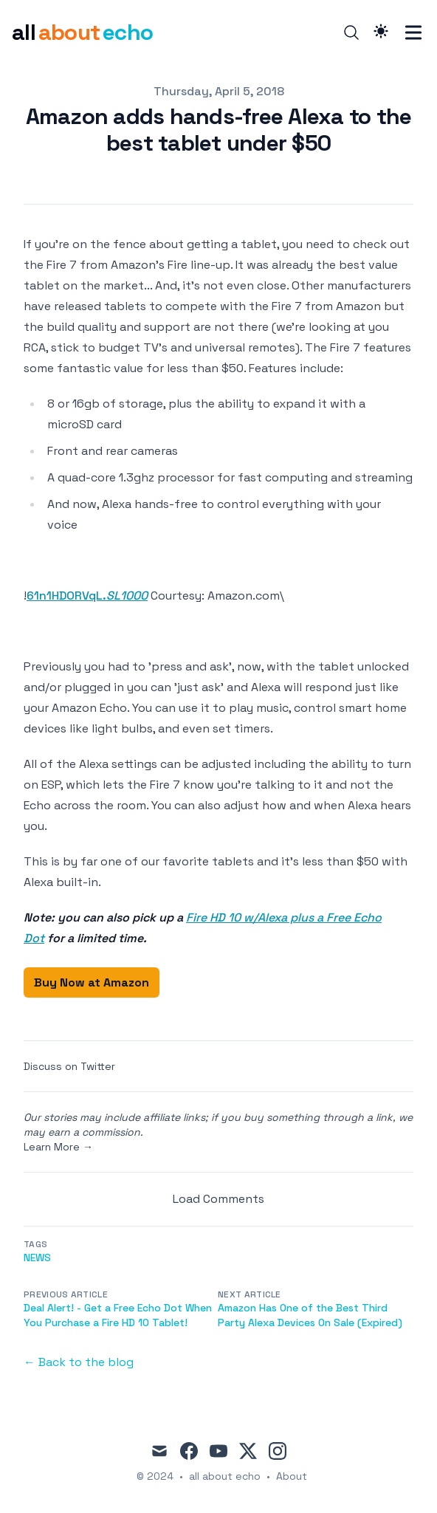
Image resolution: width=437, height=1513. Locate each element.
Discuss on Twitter (69, 1066)
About (291, 1476)
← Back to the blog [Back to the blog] (79, 1362)
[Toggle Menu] (413, 32)
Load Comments (218, 1199)
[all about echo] (82, 32)
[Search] (351, 32)
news (37, 1257)
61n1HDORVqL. (87, 595)
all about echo (225, 1476)
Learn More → (58, 1146)
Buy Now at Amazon (91, 982)
